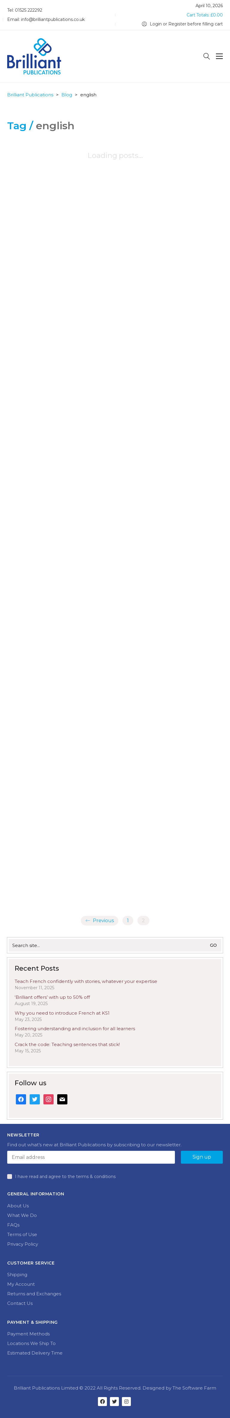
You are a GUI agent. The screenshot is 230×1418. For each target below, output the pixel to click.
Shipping (17, 1274)
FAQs (13, 1225)
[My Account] (182, 24)
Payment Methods (28, 1334)
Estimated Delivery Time (35, 1353)
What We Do (22, 1215)
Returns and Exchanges (34, 1294)
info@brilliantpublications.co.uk (53, 19)
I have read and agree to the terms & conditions (65, 1176)
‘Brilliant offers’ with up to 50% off (52, 997)
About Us (18, 1206)
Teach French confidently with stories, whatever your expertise (86, 981)
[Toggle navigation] (219, 56)
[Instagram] (126, 1401)
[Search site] (206, 57)
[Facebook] (102, 1401)
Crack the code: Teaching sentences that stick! (67, 1044)
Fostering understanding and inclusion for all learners (75, 1028)
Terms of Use (22, 1234)
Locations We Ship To (31, 1343)
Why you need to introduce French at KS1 (62, 1013)
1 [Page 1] (128, 920)
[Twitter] (114, 1401)
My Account (21, 1284)
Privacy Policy (22, 1244)
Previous (99, 921)
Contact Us (20, 1303)
